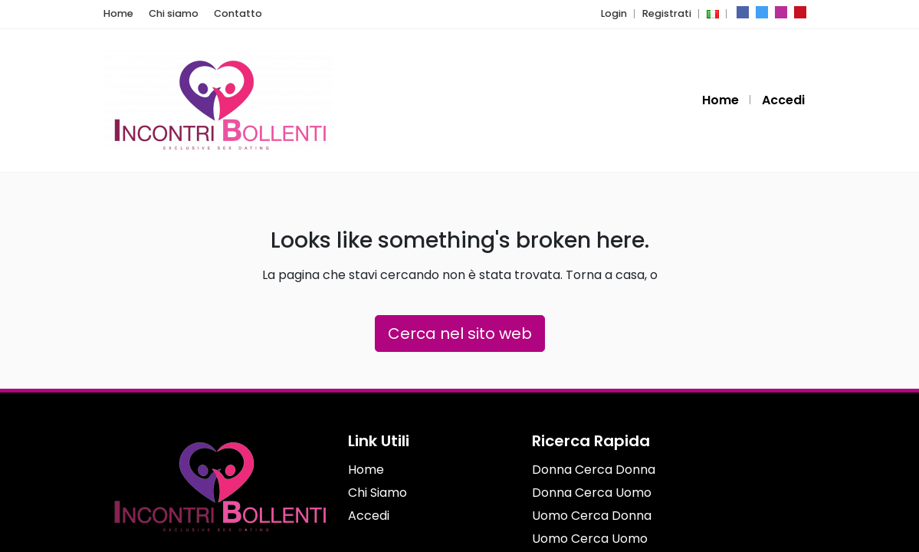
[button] (711, 13)
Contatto (222, 13)
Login (620, 13)
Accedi (784, 100)
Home (116, 13)
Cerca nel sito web (460, 333)
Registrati (669, 13)
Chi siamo (167, 13)
